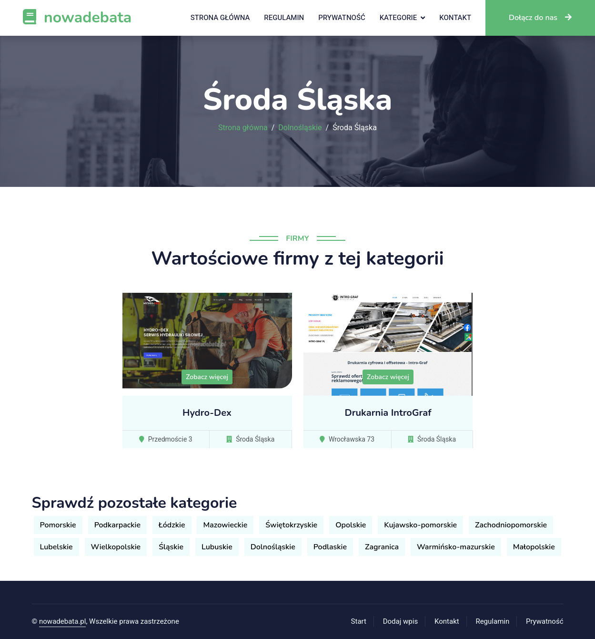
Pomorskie (58, 525)
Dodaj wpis (400, 621)
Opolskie (350, 525)
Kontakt (455, 17)
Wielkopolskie (116, 547)
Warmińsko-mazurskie (456, 547)
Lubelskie (56, 547)
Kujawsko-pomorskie (420, 525)
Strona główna (220, 17)
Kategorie (398, 17)
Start (358, 621)
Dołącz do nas (540, 17)
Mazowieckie (225, 525)
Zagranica (382, 547)
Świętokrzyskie (291, 525)
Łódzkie (172, 525)
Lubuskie (217, 547)
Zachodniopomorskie (511, 525)
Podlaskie (330, 547)
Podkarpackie (117, 525)
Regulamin (284, 17)
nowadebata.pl (62, 621)
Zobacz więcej (207, 376)
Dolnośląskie (300, 128)
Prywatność (341, 17)
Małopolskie (534, 547)
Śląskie (171, 547)
